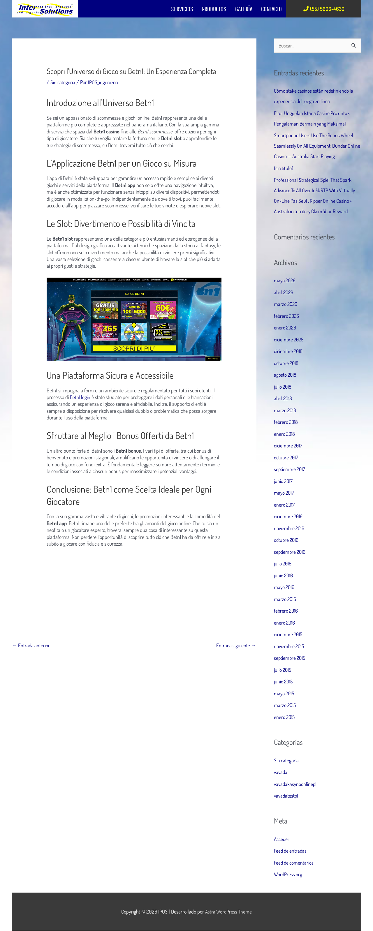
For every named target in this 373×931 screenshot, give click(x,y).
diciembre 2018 (289, 351)
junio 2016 (284, 575)
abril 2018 (283, 398)
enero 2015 (285, 717)
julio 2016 (283, 563)
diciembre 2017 (289, 445)
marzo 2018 (285, 410)
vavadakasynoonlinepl (296, 784)
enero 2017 (284, 505)
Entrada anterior (31, 645)
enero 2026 (285, 328)
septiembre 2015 (290, 658)
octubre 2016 (287, 540)
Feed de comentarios (294, 863)
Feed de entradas (291, 851)
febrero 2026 (287, 316)
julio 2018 (283, 387)
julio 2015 (283, 670)
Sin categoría (62, 82)
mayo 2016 (284, 587)
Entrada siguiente (235, 645)
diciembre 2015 (289, 634)
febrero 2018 (286, 422)
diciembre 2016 (289, 516)
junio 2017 (283, 481)
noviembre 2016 (290, 528)
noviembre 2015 (290, 646)
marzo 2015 (285, 705)
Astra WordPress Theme (229, 912)
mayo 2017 (284, 493)
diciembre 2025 (289, 339)
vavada (281, 772)
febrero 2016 (286, 611)
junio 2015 (284, 681)
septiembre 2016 (290, 552)
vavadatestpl (286, 796)
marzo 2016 (285, 599)
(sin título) (283, 168)
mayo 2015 (284, 693)
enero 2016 (285, 623)
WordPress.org (288, 874)
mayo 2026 (285, 280)
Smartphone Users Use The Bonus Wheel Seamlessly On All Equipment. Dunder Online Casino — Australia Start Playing (315, 146)
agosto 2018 (285, 375)
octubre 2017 (286, 457)
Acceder (282, 839)
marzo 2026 (286, 304)
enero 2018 (285, 434)
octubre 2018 (287, 363)
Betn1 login (80, 397)
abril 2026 (284, 292)
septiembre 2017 (290, 469)
